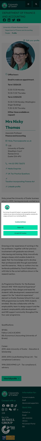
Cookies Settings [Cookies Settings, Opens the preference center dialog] (20, 222)
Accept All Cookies (20, 233)
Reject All (20, 227)
